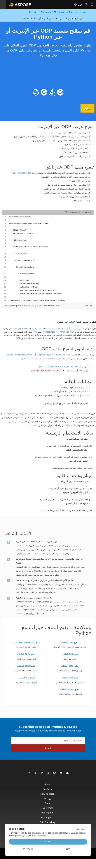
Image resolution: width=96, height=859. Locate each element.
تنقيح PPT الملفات (69, 654)
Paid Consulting (47, 821)
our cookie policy (40, 836)
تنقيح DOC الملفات (69, 666)
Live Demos (47, 807)
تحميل (87, 108)
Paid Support (47, 817)
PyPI (40, 366)
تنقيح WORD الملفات (69, 689)
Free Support (47, 812)
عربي (78, 4)
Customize (28, 849)
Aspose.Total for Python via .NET (58, 331)
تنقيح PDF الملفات (26, 677)
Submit (48, 748)
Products (47, 788)
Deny (68, 849)
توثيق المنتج (49, 403)
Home (47, 784)
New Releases (47, 793)
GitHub (56, 305)
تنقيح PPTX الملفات (26, 654)
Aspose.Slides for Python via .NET (30, 328)
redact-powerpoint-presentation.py (20, 305)
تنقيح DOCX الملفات (26, 666)
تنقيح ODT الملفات (69, 677)
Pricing (47, 798)
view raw (88, 305)
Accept (48, 842)
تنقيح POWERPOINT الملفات (26, 642)
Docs (47, 803)
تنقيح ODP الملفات (69, 642)
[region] (48, 258)
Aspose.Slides (24, 173)
